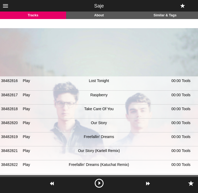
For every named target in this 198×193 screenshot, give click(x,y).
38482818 (9, 109)
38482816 (9, 81)
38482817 (9, 95)
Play (26, 81)
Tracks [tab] (33, 15)
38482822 (9, 164)
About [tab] (99, 15)
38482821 (9, 151)
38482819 (9, 137)
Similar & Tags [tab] (165, 15)
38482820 (9, 123)
